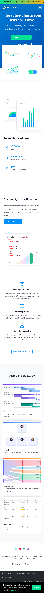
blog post (38, 1)
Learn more (14, 590)
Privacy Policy (27, 581)
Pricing (4, 577)
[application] (12, 54)
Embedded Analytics (26, 573)
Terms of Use (37, 581)
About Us (36, 573)
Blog (9, 577)
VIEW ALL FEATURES (22, 352)
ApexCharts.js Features (10, 573)
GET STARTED (21, 45)
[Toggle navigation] (40, 7)
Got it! (36, 587)
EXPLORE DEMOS (21, 37)
